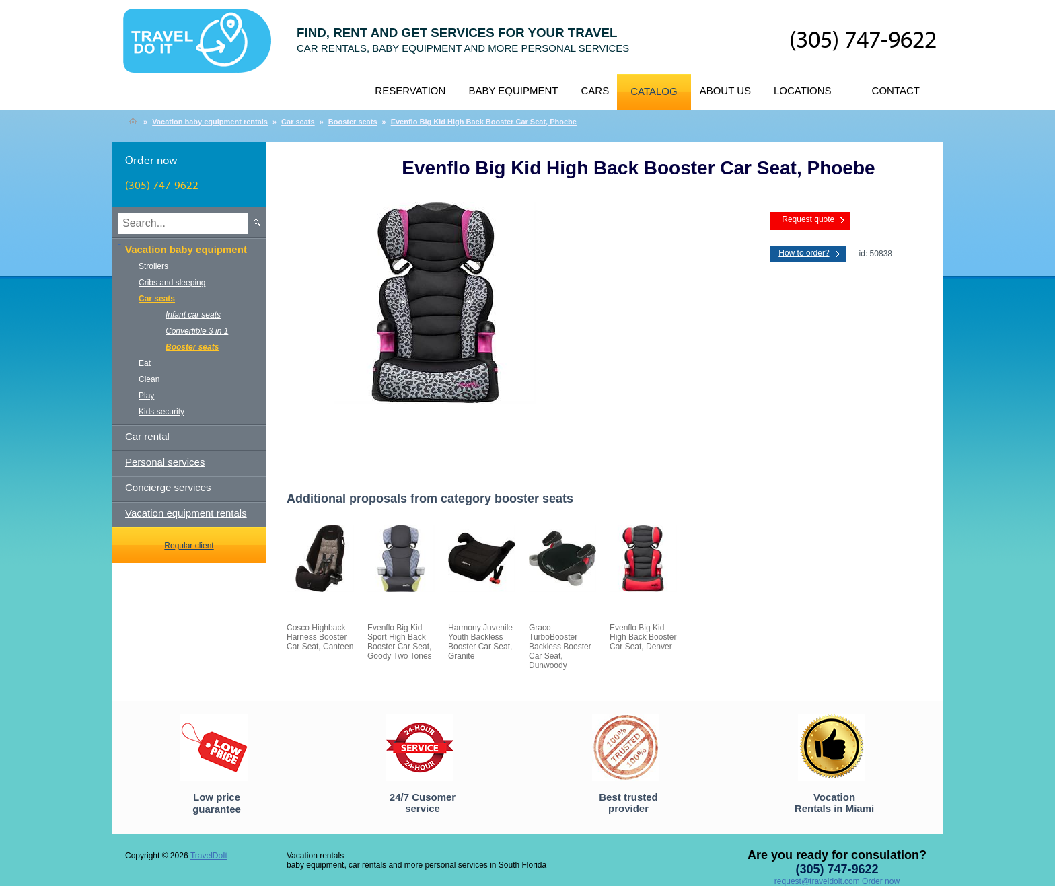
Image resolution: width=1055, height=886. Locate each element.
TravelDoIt (203, 48)
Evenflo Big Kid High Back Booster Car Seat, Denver (643, 637)
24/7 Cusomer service (423, 802)
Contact (896, 90)
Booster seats (352, 122)
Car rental (147, 436)
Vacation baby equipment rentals (210, 122)
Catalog (653, 91)
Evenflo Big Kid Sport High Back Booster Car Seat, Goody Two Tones (399, 642)
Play (146, 395)
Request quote (808, 219)
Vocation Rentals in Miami (834, 802)
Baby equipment (513, 90)
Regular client (188, 545)
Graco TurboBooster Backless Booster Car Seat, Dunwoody (560, 646)
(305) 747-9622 (863, 41)
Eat (145, 363)
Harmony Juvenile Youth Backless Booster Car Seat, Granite (480, 642)
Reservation (410, 90)
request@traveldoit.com (817, 881)
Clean (149, 379)
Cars (595, 90)
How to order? (803, 253)
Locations (803, 90)
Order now (881, 881)
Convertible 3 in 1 (197, 331)
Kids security (161, 411)
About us (725, 90)
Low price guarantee (216, 803)
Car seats (298, 122)
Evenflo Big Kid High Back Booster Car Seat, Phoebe (484, 122)
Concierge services (168, 487)
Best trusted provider (628, 802)
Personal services (165, 462)
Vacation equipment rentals (186, 513)
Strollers (153, 266)
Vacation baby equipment (186, 249)
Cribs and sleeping (172, 282)
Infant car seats (193, 315)
